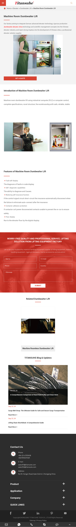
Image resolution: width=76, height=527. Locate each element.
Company (15, 497)
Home (9, 8)
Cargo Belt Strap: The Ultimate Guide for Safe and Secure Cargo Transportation (36, 411)
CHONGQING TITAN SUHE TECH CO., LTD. (34, 518)
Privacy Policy (42, 520)
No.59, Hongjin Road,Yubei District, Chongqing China (36, 474)
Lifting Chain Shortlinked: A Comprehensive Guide (26, 423)
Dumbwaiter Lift (25, 8)
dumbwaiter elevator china (13, 27)
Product (14, 484)
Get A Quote (20, 78)
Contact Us (16, 447)
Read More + (12, 415)
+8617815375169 (24, 458)
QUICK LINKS (17, 504)
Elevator (15, 8)
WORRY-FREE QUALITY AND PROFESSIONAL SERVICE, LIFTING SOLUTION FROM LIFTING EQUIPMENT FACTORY (38, 240)
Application (16, 491)
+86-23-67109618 (24, 455)
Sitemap (32, 520)
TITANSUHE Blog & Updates (38, 358)
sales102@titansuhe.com (27, 467)
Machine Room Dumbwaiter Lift (44, 8)
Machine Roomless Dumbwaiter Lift (38, 348)
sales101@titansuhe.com (27, 465)
